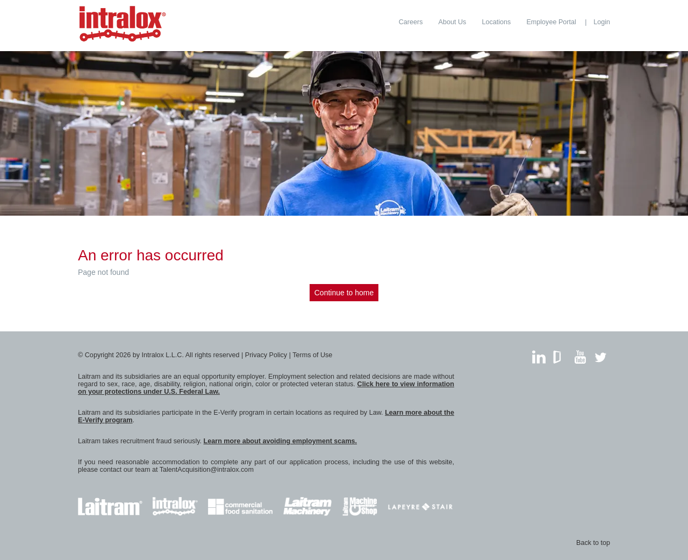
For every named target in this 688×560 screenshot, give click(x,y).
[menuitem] (411, 22)
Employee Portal (551, 22)
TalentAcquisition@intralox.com (207, 469)
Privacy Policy (266, 355)
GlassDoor (559, 354)
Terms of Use (312, 355)
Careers (411, 22)
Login (601, 22)
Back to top (593, 543)
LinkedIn (538, 354)
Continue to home (344, 292)
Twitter (600, 354)
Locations (496, 22)
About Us (453, 22)
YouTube (580, 354)
